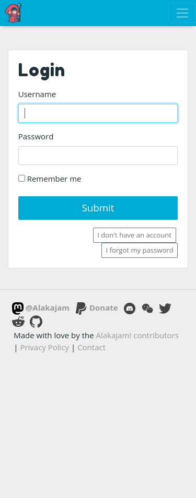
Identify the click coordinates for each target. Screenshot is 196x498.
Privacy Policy (44, 347)
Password (36, 136)
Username (37, 94)
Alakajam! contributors (137, 335)
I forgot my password (140, 250)
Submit (98, 207)
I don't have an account (134, 235)
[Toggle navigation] (182, 13)
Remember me (50, 178)
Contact (91, 347)
